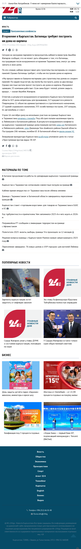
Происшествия (40, 466)
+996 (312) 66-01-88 (44, 510)
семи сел (60, 124)
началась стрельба (26, 118)
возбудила (43, 136)
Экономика (40, 461)
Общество (41, 456)
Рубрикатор (11, 17)
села (27, 128)
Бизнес (40, 495)
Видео (40, 500)
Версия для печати (10, 156)
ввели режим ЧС (66, 131)
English (40, 490)
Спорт (41, 471)
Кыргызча (40, 485)
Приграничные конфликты (23, 31)
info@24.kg (43, 514)
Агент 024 (40, 476)
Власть (5, 26)
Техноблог (40, 480)
